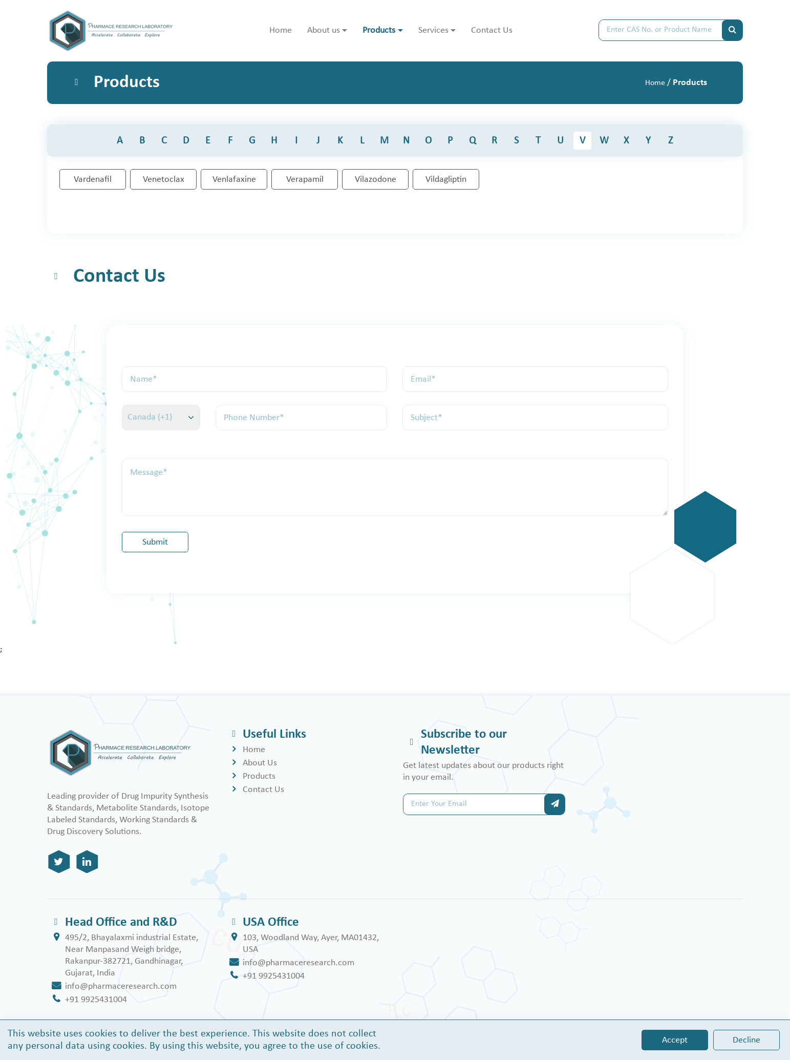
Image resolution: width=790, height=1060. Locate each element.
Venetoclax (163, 179)
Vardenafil (93, 179)
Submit (155, 542)
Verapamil (305, 179)
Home (280, 30)
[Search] (660, 30)
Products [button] (378, 30)
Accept (675, 1040)
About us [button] (323, 30)
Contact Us (492, 30)
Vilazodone (375, 179)
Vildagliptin (445, 179)
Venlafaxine (234, 179)
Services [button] (433, 30)
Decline (746, 1040)
